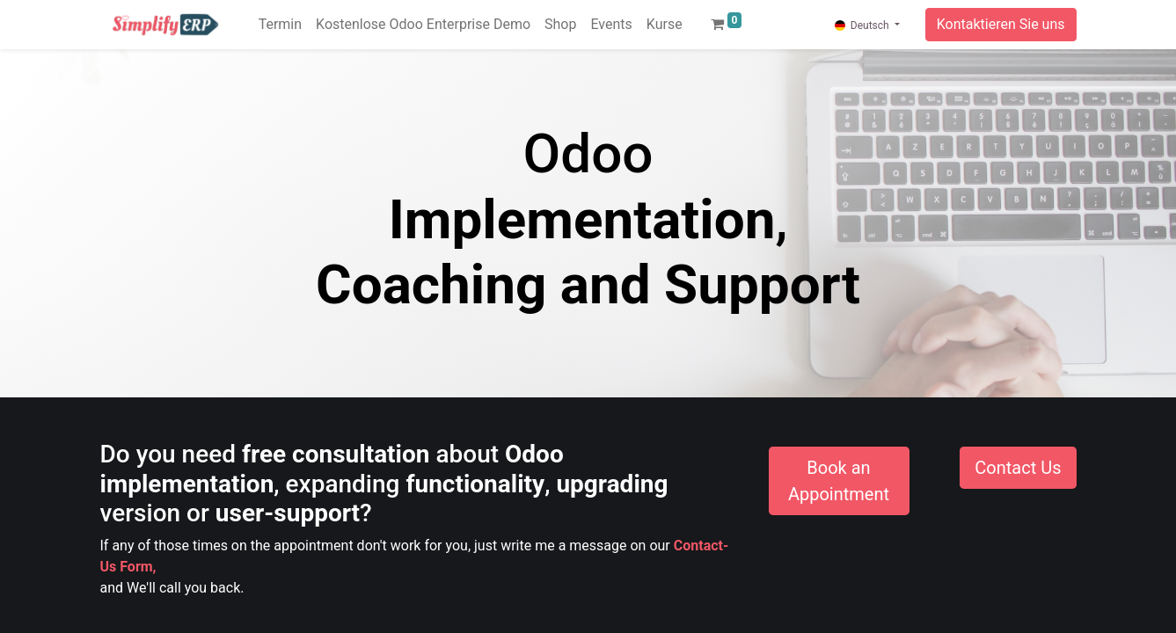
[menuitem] (280, 24)
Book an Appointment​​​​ (838, 481)
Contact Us (1018, 467)
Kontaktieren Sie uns (1001, 24)
